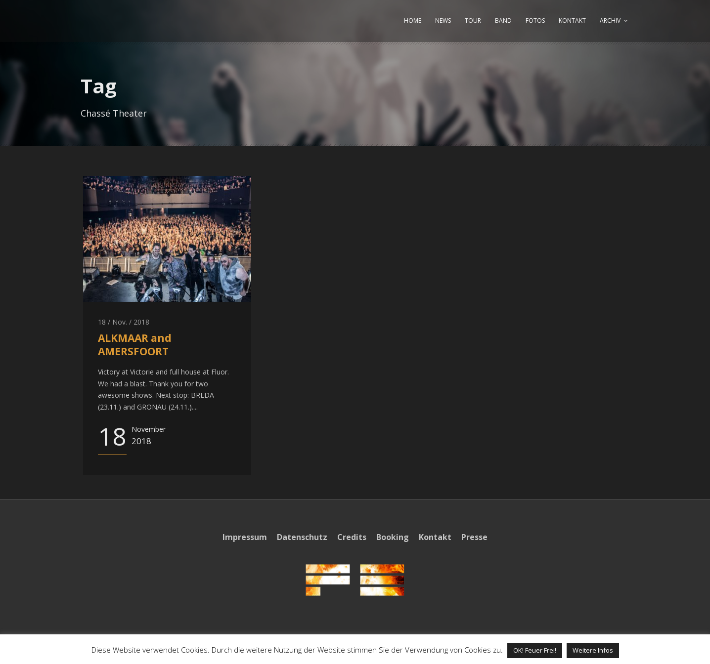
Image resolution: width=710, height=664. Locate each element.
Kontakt (435, 537)
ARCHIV (610, 20)
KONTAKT (572, 20)
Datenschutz (302, 537)
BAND (503, 20)
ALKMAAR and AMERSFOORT (135, 344)
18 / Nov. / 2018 (123, 322)
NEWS (443, 20)
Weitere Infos (593, 650)
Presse (474, 537)
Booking (392, 537)
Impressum (244, 537)
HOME (412, 20)
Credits (351, 537)
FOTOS (535, 20)
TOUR (473, 20)
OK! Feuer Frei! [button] (534, 650)
